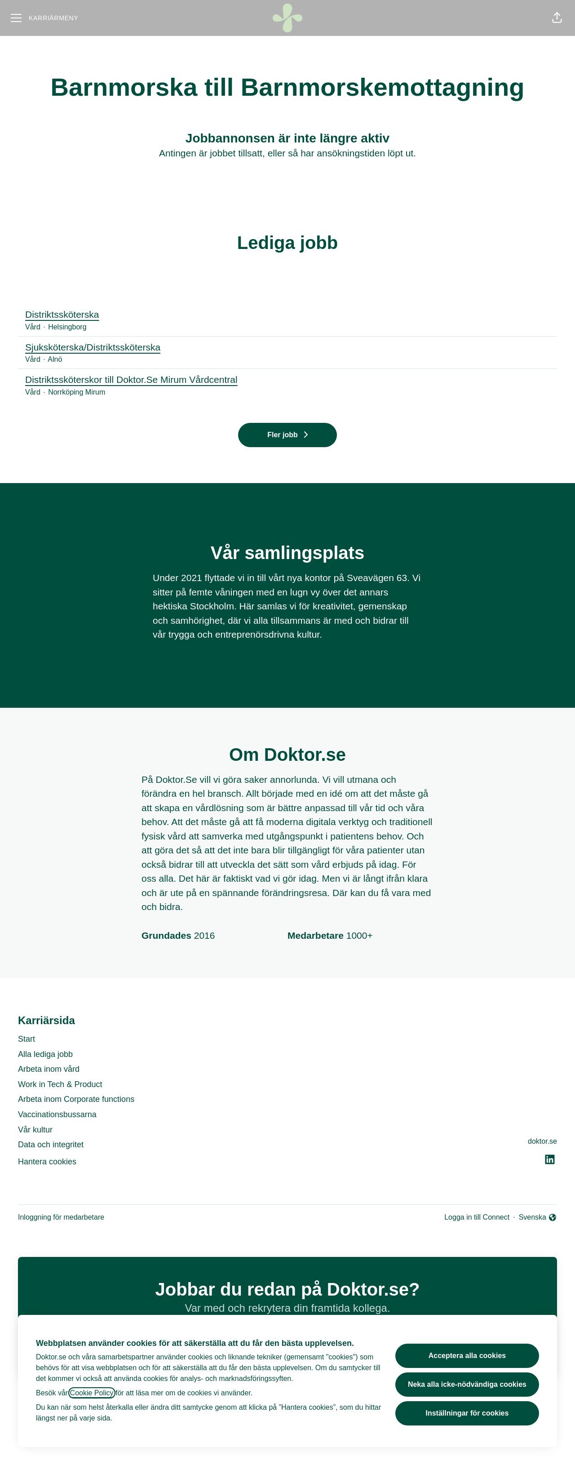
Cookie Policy (92, 1393)
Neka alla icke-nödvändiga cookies (467, 1384)
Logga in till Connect (476, 1217)
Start (26, 1038)
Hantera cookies (47, 1161)
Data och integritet (51, 1144)
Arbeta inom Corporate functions (76, 1099)
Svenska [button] (538, 1218)
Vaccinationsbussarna (57, 1114)
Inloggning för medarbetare (61, 1217)
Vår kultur (35, 1129)
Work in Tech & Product (60, 1084)
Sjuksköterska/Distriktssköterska (287, 347)
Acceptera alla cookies (467, 1355)
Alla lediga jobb (45, 1054)
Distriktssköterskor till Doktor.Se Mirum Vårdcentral (287, 380)
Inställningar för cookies (467, 1413)
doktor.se (542, 1141)
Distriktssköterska (287, 314)
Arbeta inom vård (49, 1069)
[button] (557, 18)
